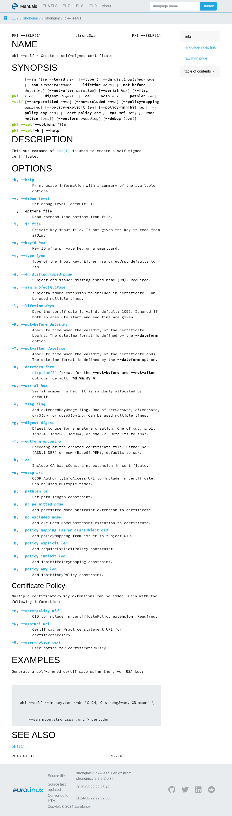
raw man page (195, 58)
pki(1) (63, 150)
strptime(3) (44, 372)
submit (208, 6)
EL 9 (92, 6)
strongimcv (31, 18)
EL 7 (66, 6)
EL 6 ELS (50, 6)
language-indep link (200, 47)
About (106, 6)
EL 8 (79, 6)
